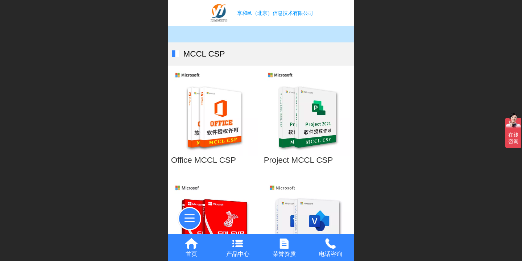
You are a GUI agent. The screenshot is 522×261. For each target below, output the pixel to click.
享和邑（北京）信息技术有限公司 (275, 13)
